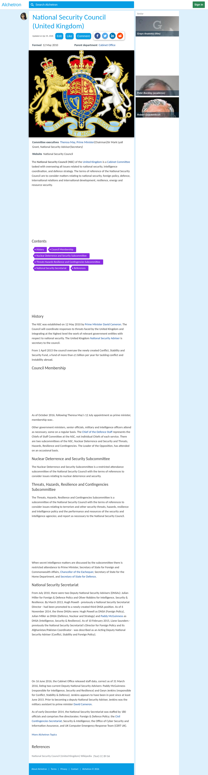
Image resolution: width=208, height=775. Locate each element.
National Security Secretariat (51, 268)
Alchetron (11, 4)
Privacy (64, 769)
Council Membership (62, 249)
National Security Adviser (105, 338)
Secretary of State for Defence (78, 576)
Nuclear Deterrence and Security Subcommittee (61, 255)
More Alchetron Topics (44, 734)
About (39, 769)
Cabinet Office (107, 45)
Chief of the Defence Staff (97, 432)
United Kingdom (92, 162)
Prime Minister (85, 142)
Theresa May (67, 142)
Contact (74, 769)
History (40, 249)
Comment (83, 36)
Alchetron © (90, 769)
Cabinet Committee (118, 162)
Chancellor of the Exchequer (76, 572)
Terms (53, 769)
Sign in (198, 4)
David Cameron (112, 324)
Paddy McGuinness (112, 616)
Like (69, 36)
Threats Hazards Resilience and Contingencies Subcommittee (68, 261)
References (80, 268)
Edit (59, 36)
